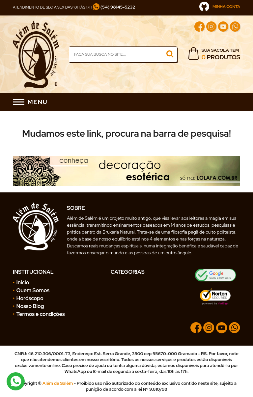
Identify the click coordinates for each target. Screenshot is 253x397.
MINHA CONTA (219, 7)
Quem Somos (33, 290)
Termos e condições (40, 314)
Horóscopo (29, 298)
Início (22, 282)
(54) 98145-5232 (114, 7)
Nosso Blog (30, 306)
